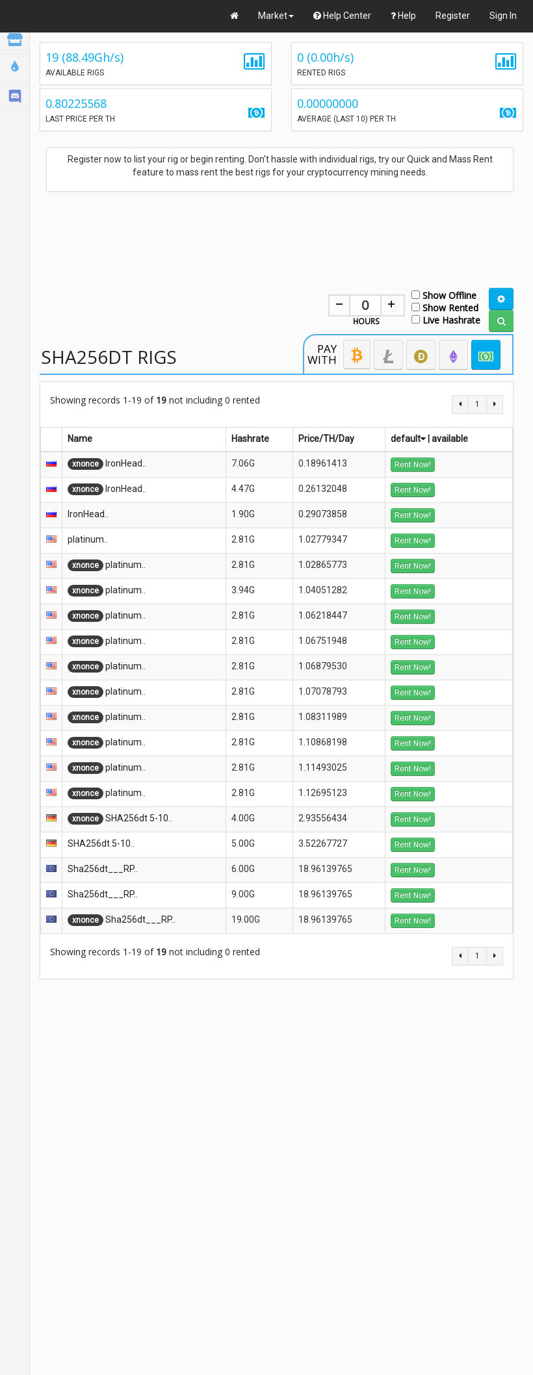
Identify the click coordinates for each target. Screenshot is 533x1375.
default (408, 438)
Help (403, 15)
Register (453, 15)
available (450, 438)
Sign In (503, 15)
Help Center (342, 15)
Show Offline (443, 294)
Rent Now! (413, 464)
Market (276, 15)
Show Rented (444, 307)
